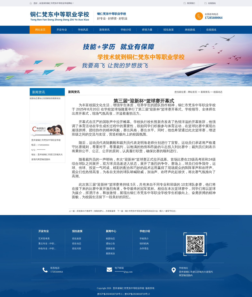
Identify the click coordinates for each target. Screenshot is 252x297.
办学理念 (144, 248)
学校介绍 (126, 29)
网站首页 (40, 29)
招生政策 (168, 29)
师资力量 (147, 29)
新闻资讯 (104, 29)
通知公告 (41, 98)
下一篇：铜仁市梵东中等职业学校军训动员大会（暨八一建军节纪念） (147, 211)
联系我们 (191, 3)
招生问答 (76, 248)
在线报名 (212, 3)
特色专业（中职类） (48, 248)
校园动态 (33, 98)
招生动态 (76, 243)
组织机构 (144, 243)
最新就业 (57, 98)
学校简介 (144, 238)
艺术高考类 (44, 238)
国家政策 (49, 98)
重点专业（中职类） (48, 243)
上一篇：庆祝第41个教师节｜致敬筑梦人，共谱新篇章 (92, 211)
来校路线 (190, 29)
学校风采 (83, 29)
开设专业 (62, 29)
